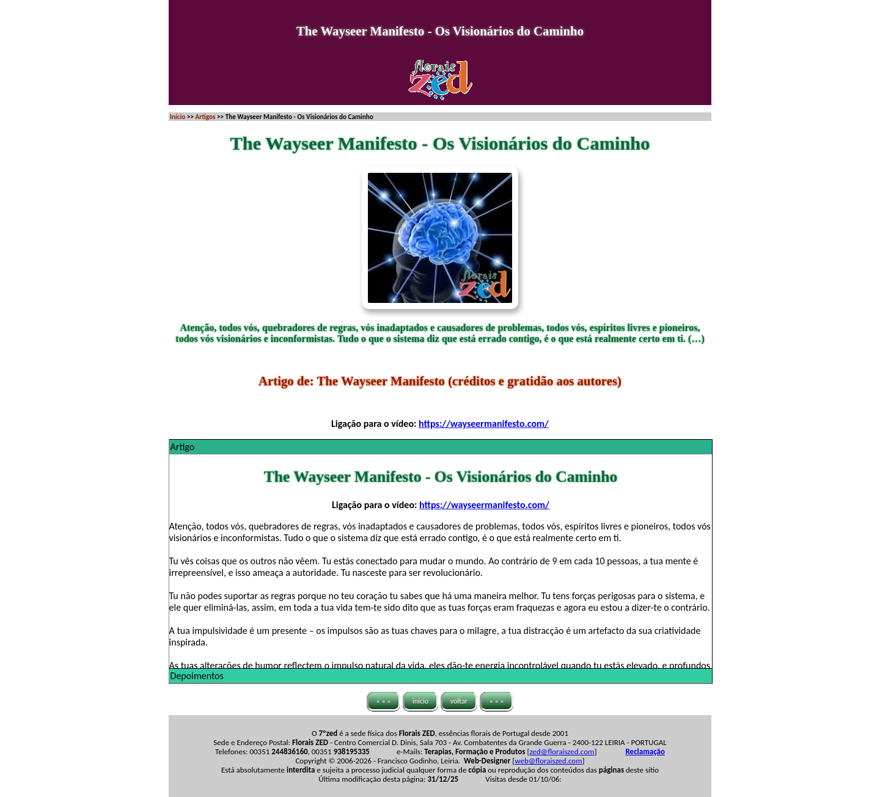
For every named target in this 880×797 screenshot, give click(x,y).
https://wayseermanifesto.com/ (484, 423)
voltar (459, 701)
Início (177, 116)
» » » (497, 701)
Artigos (205, 116)
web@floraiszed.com (548, 760)
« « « (383, 701)
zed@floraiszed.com (561, 751)
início (420, 701)
